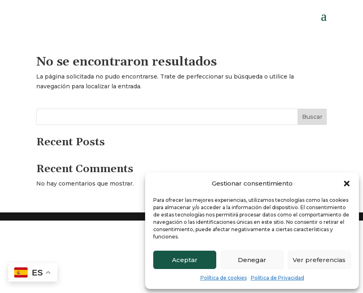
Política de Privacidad (277, 278)
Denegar (252, 260)
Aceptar (185, 260)
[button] (347, 183)
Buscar (312, 116)
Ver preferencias (319, 260)
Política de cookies (223, 278)
